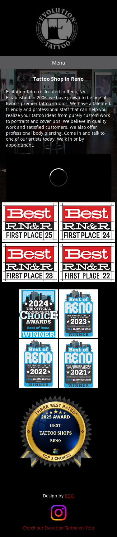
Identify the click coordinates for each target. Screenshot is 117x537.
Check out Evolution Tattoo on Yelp (58, 528)
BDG (69, 496)
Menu (58, 62)
